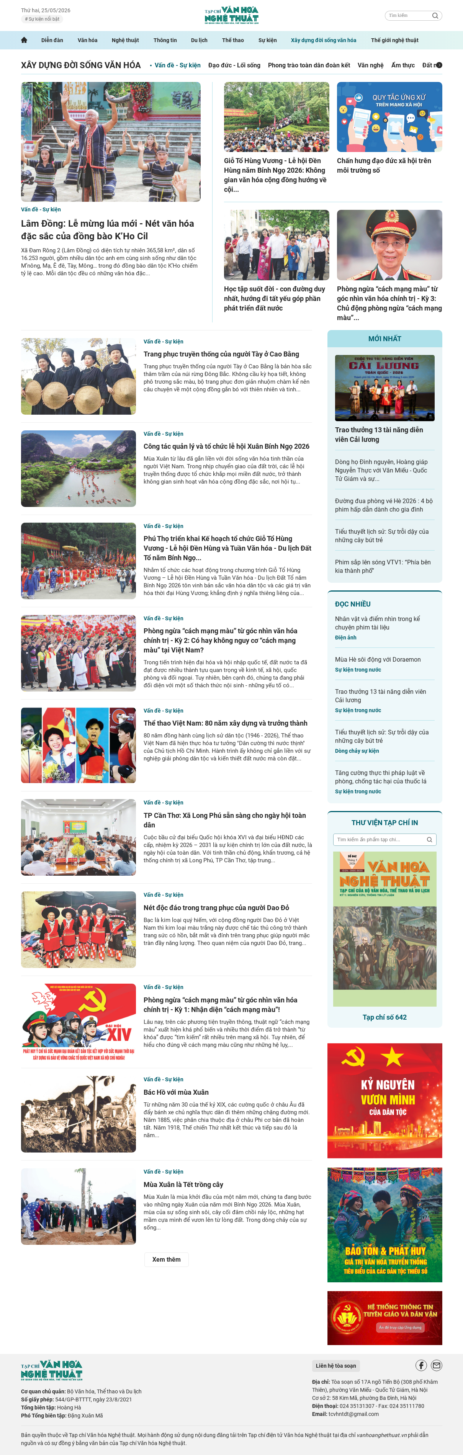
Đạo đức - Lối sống (234, 65)
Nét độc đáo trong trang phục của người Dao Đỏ (216, 908)
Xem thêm (166, 1259)
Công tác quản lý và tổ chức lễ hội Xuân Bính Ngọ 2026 (226, 446)
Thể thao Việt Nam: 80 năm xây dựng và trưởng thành (226, 723)
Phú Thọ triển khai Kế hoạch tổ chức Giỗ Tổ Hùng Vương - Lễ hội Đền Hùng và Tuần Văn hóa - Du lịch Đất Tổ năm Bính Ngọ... (227, 548)
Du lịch (199, 40)
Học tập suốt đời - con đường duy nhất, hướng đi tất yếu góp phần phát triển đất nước (274, 298)
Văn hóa (88, 40)
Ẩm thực (403, 65)
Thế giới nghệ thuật (395, 40)
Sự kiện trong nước (358, 670)
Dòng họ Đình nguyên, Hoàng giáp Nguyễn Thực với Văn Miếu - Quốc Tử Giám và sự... (381, 470)
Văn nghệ (371, 65)
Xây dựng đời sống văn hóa (324, 40)
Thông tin (165, 40)
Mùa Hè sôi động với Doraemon (378, 659)
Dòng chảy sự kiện (357, 751)
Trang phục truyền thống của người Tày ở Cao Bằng (221, 354)
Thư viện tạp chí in (385, 823)
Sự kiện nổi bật (43, 19)
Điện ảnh (346, 637)
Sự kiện (267, 40)
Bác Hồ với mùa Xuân (176, 1092)
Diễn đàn (52, 40)
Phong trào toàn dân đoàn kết (309, 65)
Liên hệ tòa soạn (336, 1366)
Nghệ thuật (125, 40)
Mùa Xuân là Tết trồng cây (183, 1184)
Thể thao (233, 40)
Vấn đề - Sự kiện (178, 65)
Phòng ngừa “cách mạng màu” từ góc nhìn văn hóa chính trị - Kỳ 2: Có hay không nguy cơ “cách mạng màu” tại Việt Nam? (221, 640)
